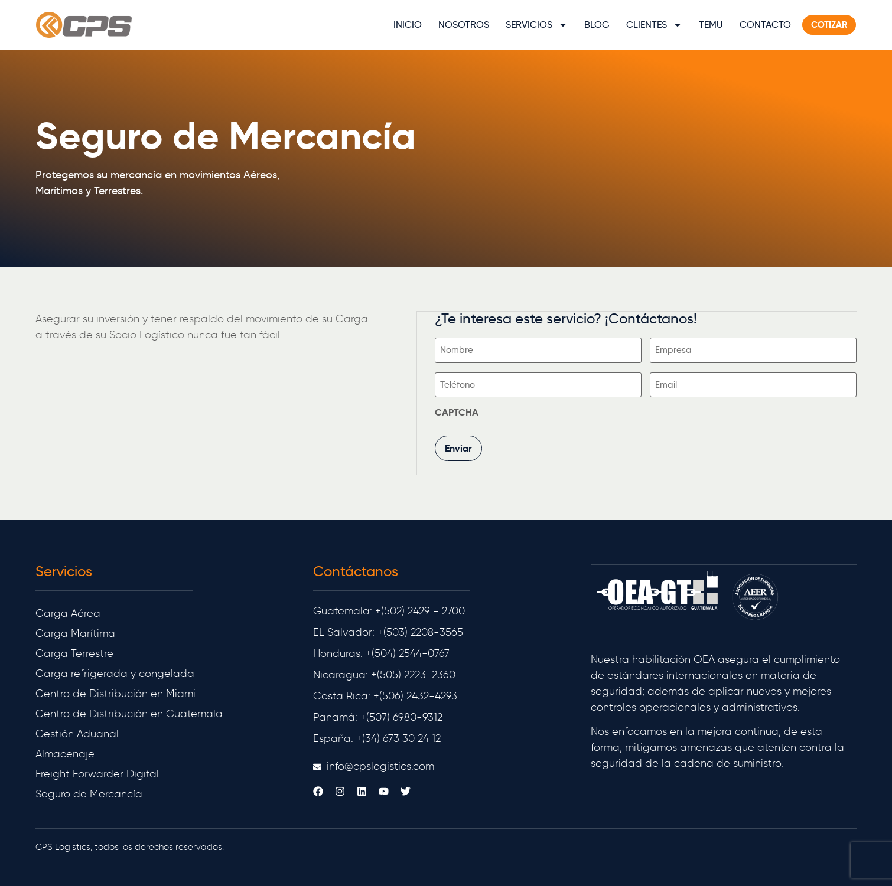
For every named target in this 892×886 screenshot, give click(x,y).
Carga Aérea (67, 609)
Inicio (407, 24)
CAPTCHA (457, 410)
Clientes (654, 25)
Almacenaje (65, 750)
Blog (596, 24)
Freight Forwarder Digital (97, 770)
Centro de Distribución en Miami (115, 690)
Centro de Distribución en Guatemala (129, 710)
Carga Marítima (75, 629)
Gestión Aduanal (77, 730)
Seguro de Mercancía (88, 790)
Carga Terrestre (74, 649)
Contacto (764, 24)
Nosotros (463, 24)
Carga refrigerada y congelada (114, 669)
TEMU (710, 24)
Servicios (536, 25)
